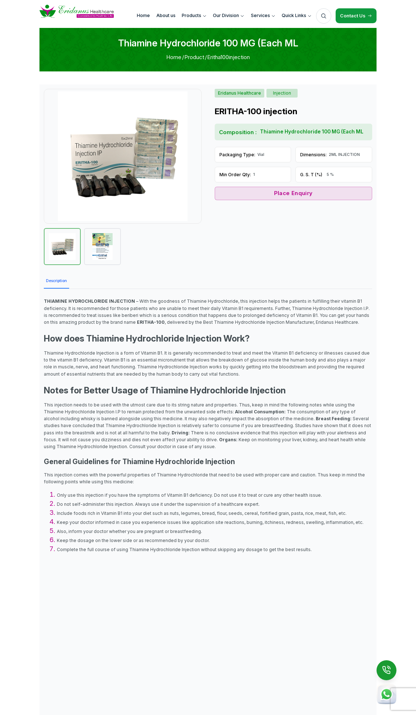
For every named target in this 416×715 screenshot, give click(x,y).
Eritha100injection (228, 57)
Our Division (228, 15)
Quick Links (297, 15)
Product (194, 57)
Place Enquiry (293, 193)
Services (263, 15)
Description (56, 280)
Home (173, 57)
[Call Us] (387, 670)
